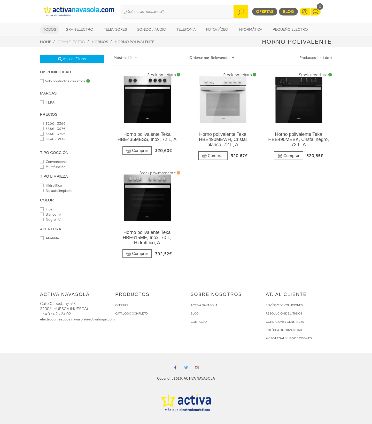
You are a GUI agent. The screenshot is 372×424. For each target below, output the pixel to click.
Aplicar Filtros (72, 59)
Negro (48, 219)
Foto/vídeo (217, 29)
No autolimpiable (56, 191)
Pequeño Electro (290, 29)
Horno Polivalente (134, 42)
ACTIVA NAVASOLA (204, 305)
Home (45, 42)
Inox (46, 209)
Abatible (49, 238)
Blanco (48, 214)
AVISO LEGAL (275, 338)
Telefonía (186, 29)
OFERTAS (121, 305)
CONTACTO (199, 322)
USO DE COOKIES (300, 338)
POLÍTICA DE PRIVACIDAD (284, 330)
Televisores (115, 29)
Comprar (137, 150)
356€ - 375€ (52, 134)
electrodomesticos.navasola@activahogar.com (77, 319)
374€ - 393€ (52, 139)
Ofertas (264, 11)
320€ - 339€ (52, 123)
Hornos (100, 42)
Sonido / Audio (151, 29)
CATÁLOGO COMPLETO (131, 313)
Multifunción (53, 167)
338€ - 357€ (52, 129)
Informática (250, 29)
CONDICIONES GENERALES (285, 322)
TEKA (47, 102)
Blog (288, 11)
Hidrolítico (51, 185)
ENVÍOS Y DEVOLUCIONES (284, 305)
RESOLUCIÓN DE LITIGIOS (284, 313)
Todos (49, 29)
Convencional (53, 162)
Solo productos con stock (65, 81)
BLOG (195, 313)
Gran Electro (79, 29)
